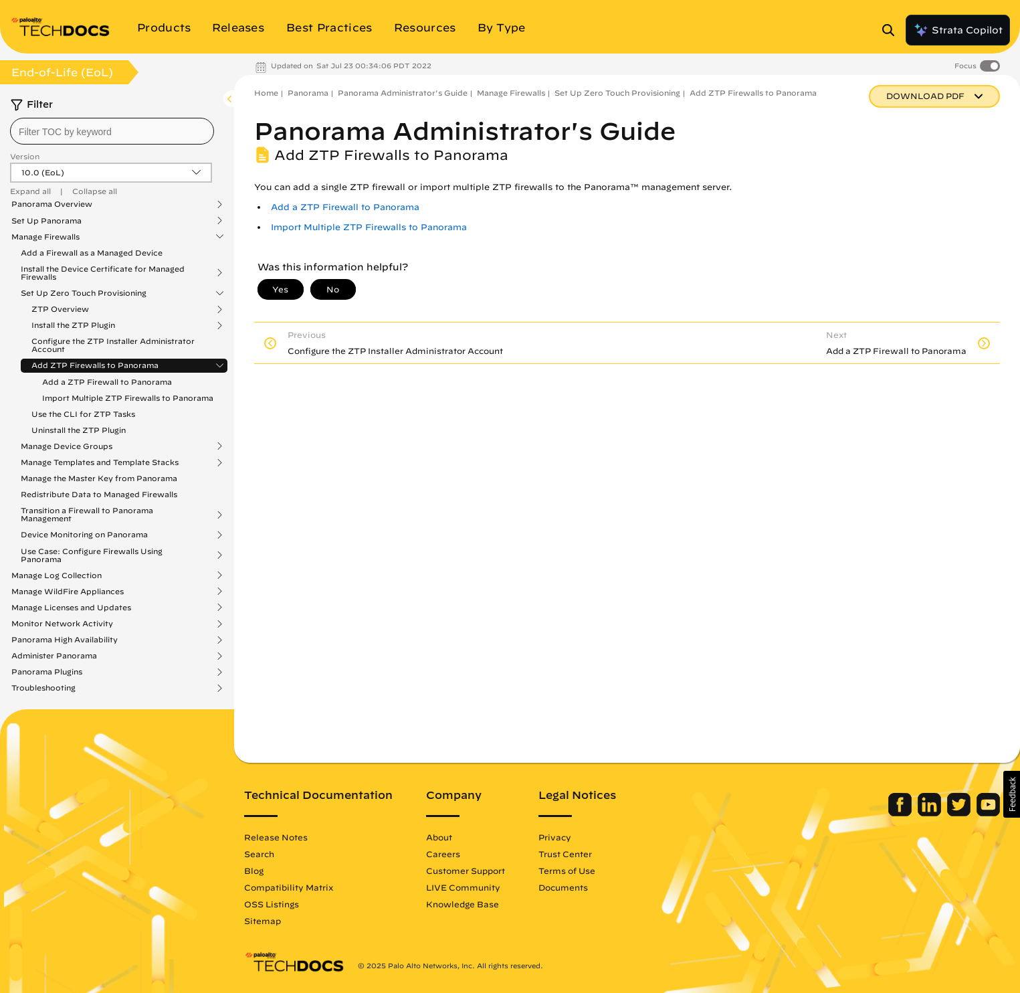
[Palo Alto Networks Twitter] (960, 813)
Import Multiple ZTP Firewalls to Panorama (127, 397)
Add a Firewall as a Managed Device (92, 252)
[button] (1011, 794)
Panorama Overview (51, 204)
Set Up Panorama (46, 221)
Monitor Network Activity (62, 624)
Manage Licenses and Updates (71, 608)
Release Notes (276, 837)
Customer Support (465, 870)
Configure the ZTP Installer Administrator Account (113, 345)
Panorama (308, 92)
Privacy (554, 837)
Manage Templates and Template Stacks (100, 462)
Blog (254, 870)
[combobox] (112, 131)
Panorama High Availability (64, 640)
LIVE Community (463, 887)
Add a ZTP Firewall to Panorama (107, 381)
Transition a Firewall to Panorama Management (87, 515)
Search (259, 854)
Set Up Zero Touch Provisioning (83, 293)
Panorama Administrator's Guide (403, 92)
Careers (443, 854)
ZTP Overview (60, 309)
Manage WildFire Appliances (67, 592)
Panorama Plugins (46, 672)
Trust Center (565, 854)
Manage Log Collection (56, 575)
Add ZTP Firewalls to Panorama (95, 365)
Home (266, 92)
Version (24, 156)
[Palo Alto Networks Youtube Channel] (988, 813)
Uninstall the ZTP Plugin (78, 430)
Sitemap (262, 920)
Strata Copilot (958, 30)
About (439, 837)
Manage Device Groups (66, 446)
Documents (563, 887)
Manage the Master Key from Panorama (99, 478)
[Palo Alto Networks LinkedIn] (931, 813)
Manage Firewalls (45, 237)
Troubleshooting (43, 688)
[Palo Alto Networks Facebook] (901, 813)
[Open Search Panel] (892, 30)
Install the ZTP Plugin (73, 325)
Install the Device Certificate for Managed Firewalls (103, 273)
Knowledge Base (462, 904)
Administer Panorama (54, 656)
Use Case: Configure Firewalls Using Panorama (92, 555)
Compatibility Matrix (288, 887)
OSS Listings (271, 904)
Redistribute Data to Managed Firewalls (99, 494)
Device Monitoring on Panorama (84, 535)
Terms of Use (566, 870)
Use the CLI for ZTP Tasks (83, 414)
